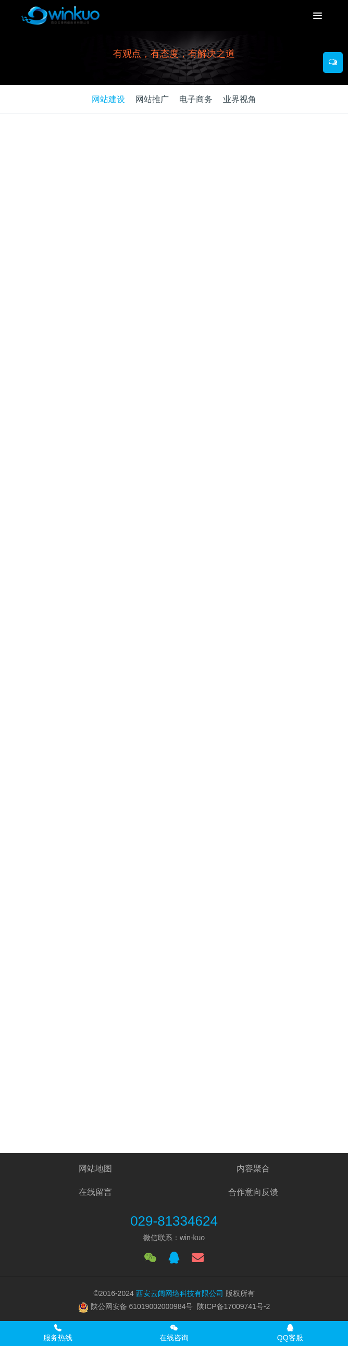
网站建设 (108, 99)
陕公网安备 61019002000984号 (142, 1306)
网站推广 (152, 99)
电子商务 (196, 99)
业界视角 (239, 99)
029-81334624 (174, 1221)
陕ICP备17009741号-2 (233, 1306)
